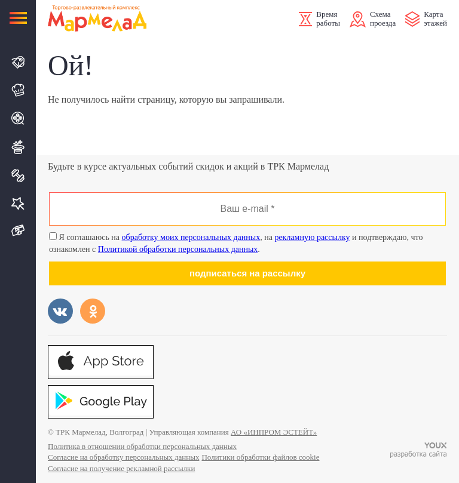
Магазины (18, 62)
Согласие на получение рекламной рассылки (121, 468)
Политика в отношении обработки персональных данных (142, 446)
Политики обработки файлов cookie (260, 457)
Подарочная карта (18, 230)
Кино (18, 118)
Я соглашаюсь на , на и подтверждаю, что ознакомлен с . (236, 243)
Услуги (18, 203)
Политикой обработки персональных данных (178, 249)
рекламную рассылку (312, 237)
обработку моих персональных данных (191, 237)
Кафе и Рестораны (18, 90)
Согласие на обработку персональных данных (123, 457)
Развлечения (18, 147)
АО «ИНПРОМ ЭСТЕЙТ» (274, 431)
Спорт (18, 175)
